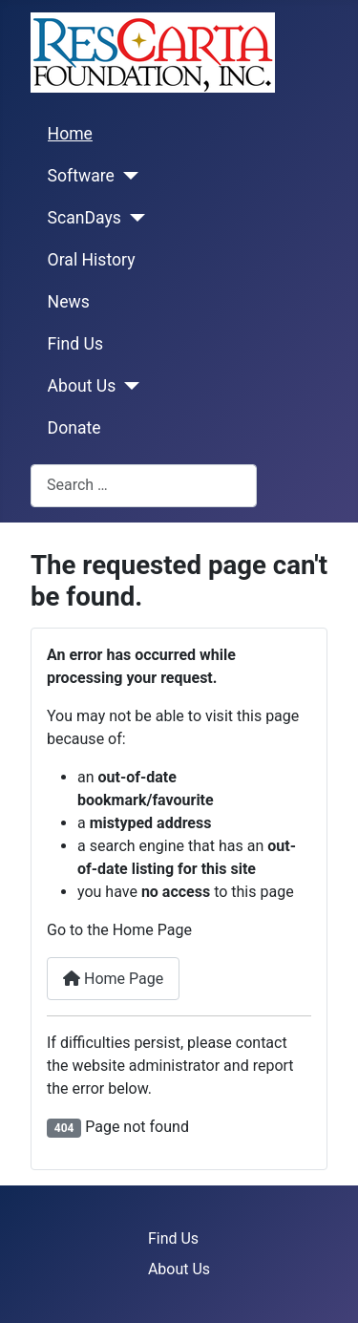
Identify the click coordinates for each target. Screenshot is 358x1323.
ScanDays (84, 217)
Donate (74, 427)
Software (81, 175)
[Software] (126, 176)
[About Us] (127, 386)
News (69, 301)
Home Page (113, 979)
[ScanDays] (133, 218)
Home (70, 133)
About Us (82, 385)
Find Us (76, 343)
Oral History (92, 259)
